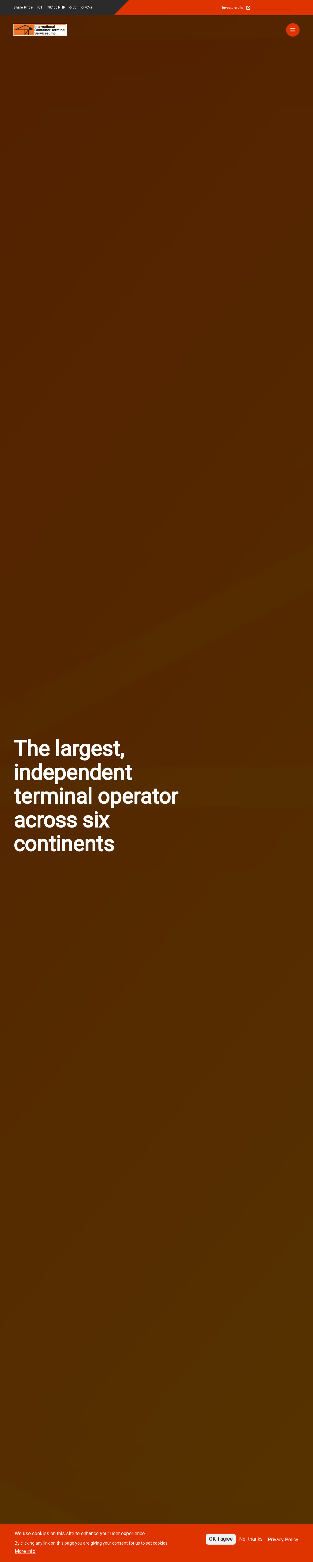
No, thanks (251, 1539)
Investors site (232, 8)
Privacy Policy (283, 1539)
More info (25, 1551)
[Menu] (293, 30)
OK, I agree (221, 1539)
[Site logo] (40, 29)
